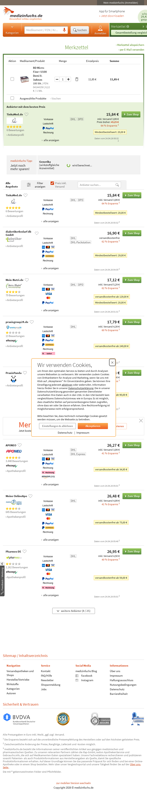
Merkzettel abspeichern (130, 45)
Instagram (84, 680)
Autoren (11, 693)
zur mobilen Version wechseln (73, 783)
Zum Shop (130, 114)
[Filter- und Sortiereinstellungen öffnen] (37, 184)
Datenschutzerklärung (80, 388)
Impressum (82, 432)
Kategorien (12, 29)
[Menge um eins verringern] (57, 79)
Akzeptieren (92, 426)
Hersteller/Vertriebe (18, 679)
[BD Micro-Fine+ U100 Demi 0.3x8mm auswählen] (12, 79)
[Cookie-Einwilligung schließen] (112, 362)
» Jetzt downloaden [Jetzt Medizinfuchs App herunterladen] (111, 16)
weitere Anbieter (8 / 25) (73, 611)
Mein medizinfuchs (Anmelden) (120, 2)
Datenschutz (65, 432)
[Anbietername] (96, 185)
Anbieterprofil (16, 135)
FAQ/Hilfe (46, 675)
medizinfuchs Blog (86, 671)
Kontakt (45, 671)
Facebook (83, 675)
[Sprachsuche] (64, 30)
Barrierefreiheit (119, 694)
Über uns (115, 671)
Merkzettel (118, 26)
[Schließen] (141, 420)
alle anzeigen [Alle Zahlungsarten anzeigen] (51, 140)
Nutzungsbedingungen (123, 684)
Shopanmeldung (50, 684)
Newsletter (47, 680)
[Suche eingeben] (42, 30)
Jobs (43, 689)
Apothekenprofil (16, 471)
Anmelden (100, 30)
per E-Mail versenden (132, 49)
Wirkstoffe (12, 684)
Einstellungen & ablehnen (57, 426)
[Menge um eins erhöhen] (68, 79)
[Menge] (62, 79)
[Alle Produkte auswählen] (12, 98)
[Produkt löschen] (77, 79)
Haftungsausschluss (121, 680)
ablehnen (67, 384)
